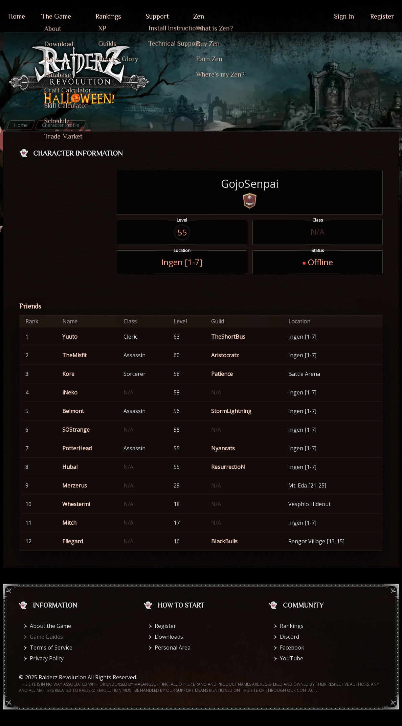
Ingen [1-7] (181, 262)
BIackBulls (224, 541)
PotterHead (77, 448)
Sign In (344, 16)
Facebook (292, 647)
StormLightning (231, 411)
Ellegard (72, 541)
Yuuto (69, 336)
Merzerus (74, 485)
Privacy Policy (47, 658)
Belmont (73, 411)
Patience (222, 374)
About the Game (50, 626)
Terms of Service (51, 647)
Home (16, 16)
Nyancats (223, 448)
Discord (289, 636)
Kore (68, 374)
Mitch (69, 522)
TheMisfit (74, 355)
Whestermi (76, 504)
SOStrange (76, 429)
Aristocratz (225, 355)
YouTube (291, 658)
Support (157, 16)
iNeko (69, 392)
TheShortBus (228, 336)
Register (382, 16)
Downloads (169, 636)
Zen (198, 16)
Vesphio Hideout (309, 504)
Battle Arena (304, 374)
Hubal (69, 467)
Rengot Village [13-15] (316, 541)
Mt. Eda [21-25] (307, 485)
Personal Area (173, 647)
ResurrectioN (228, 467)
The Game (56, 16)
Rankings (108, 16)
